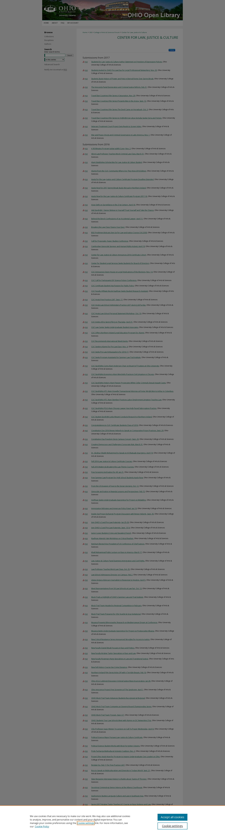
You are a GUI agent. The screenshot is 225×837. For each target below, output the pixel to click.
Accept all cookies (172, 817)
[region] (112, 821)
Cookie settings (85, 823)
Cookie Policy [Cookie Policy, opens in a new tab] (42, 826)
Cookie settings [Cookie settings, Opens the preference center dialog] (172, 826)
